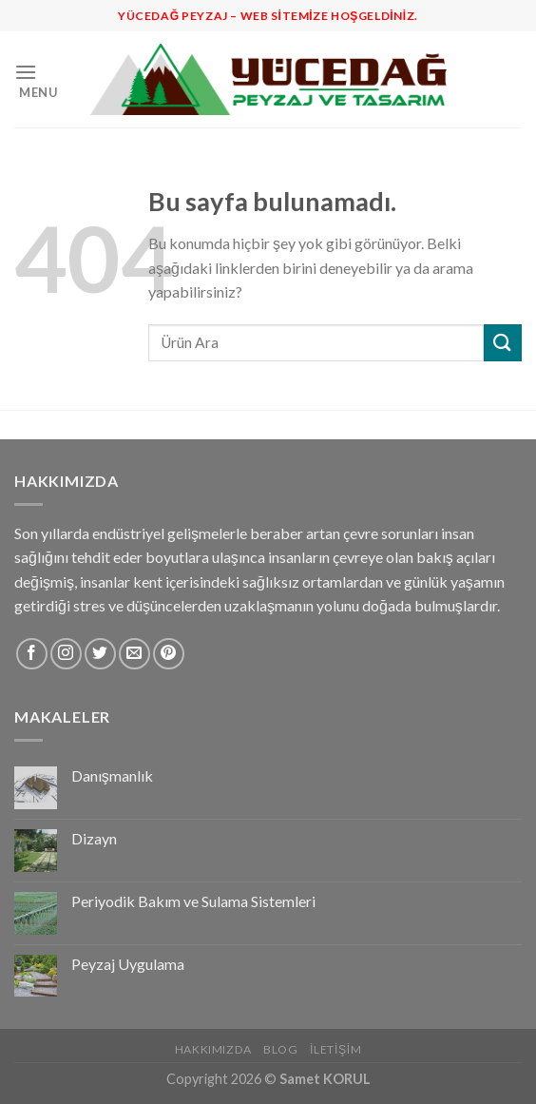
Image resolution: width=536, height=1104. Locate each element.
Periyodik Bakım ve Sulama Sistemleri (193, 901)
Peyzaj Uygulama (127, 964)
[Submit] (503, 342)
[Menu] (45, 79)
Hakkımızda (213, 1049)
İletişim (335, 1049)
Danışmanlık (112, 775)
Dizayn (94, 838)
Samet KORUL (325, 1079)
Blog (280, 1049)
